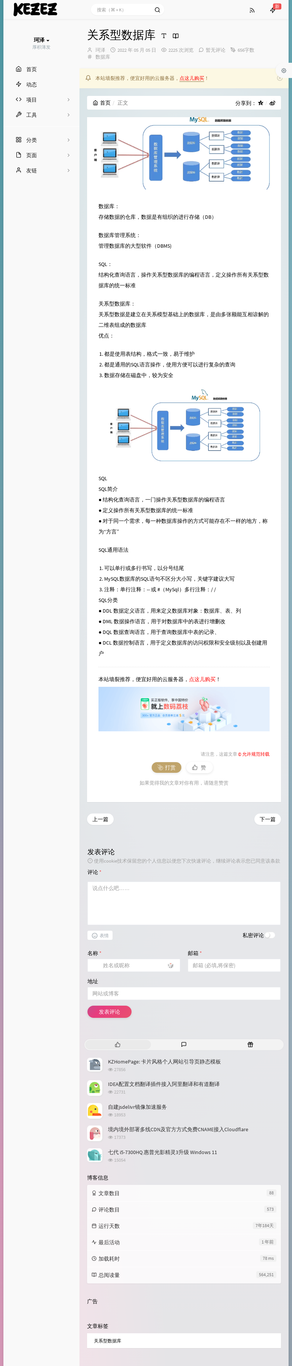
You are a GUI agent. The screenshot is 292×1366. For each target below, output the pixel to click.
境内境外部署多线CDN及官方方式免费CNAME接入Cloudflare (178, 1037)
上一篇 (100, 726)
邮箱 (195, 860)
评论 (94, 779)
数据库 (102, 57)
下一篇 (268, 726)
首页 (102, 102)
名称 (94, 860)
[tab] (117, 952)
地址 (92, 888)
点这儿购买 (191, 78)
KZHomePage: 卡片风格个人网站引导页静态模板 (164, 969)
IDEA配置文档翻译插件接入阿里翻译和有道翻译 (164, 991)
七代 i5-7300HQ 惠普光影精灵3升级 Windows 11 (162, 1059)
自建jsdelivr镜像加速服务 (137, 1014)
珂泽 (100, 50)
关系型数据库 (107, 1248)
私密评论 (253, 842)
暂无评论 (215, 50)
